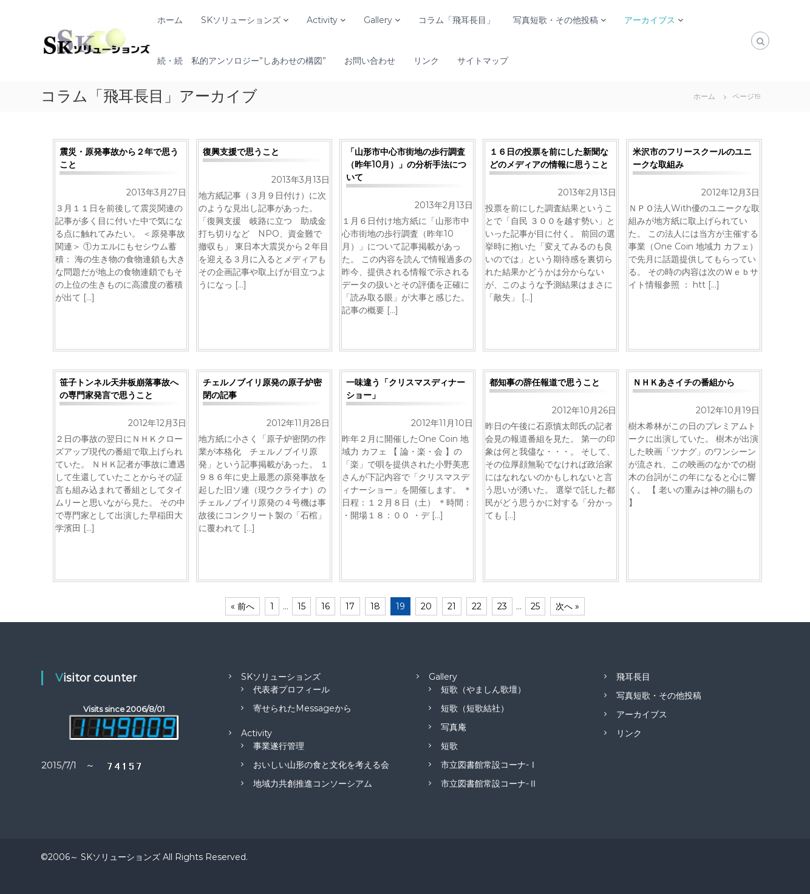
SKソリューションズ (241, 20)
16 (325, 606)
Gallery (378, 20)
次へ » (567, 606)
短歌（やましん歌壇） (483, 689)
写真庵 (453, 727)
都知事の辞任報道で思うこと (544, 382)
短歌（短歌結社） (475, 708)
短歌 (449, 745)
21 (452, 606)
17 (350, 606)
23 (502, 606)
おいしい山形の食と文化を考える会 (321, 764)
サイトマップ (482, 60)
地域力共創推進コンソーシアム (312, 783)
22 (477, 606)
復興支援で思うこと (241, 151)
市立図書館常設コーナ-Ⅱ (489, 783)
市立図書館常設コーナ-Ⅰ (489, 764)
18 (375, 606)
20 (426, 606)
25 (535, 606)
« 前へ (242, 606)
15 (301, 606)
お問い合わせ (369, 60)
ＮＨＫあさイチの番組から (684, 382)
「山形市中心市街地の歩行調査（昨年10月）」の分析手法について (406, 164)
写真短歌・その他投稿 (555, 20)
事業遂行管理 (278, 745)
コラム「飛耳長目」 (456, 20)
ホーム (170, 20)
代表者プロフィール (291, 689)
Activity (322, 20)
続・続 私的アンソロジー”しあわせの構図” (241, 60)
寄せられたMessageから (302, 708)
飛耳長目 (633, 676)
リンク (426, 60)
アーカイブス (649, 20)
